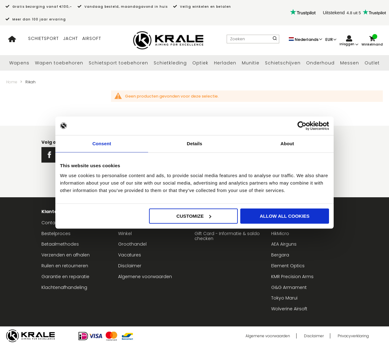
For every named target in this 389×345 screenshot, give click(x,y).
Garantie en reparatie (65, 276)
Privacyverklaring (353, 335)
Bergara (280, 255)
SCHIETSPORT (43, 38)
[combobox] (253, 39)
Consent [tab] (101, 143)
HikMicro (280, 233)
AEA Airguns (284, 244)
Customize (194, 216)
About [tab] (287, 143)
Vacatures (129, 255)
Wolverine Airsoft (289, 309)
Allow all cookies (285, 216)
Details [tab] (194, 143)
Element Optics (288, 266)
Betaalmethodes (60, 244)
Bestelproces (56, 233)
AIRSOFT (91, 38)
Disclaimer (129, 266)
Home (11, 82)
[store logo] (168, 40)
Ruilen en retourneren (64, 266)
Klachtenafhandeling (64, 287)
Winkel (125, 233)
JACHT (70, 38)
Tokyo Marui (284, 298)
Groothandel (132, 244)
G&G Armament (289, 287)
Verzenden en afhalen (65, 255)
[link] (349, 41)
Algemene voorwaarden (145, 276)
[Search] (274, 38)
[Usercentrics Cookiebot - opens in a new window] (302, 125)
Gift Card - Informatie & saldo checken (227, 236)
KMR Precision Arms (292, 276)
